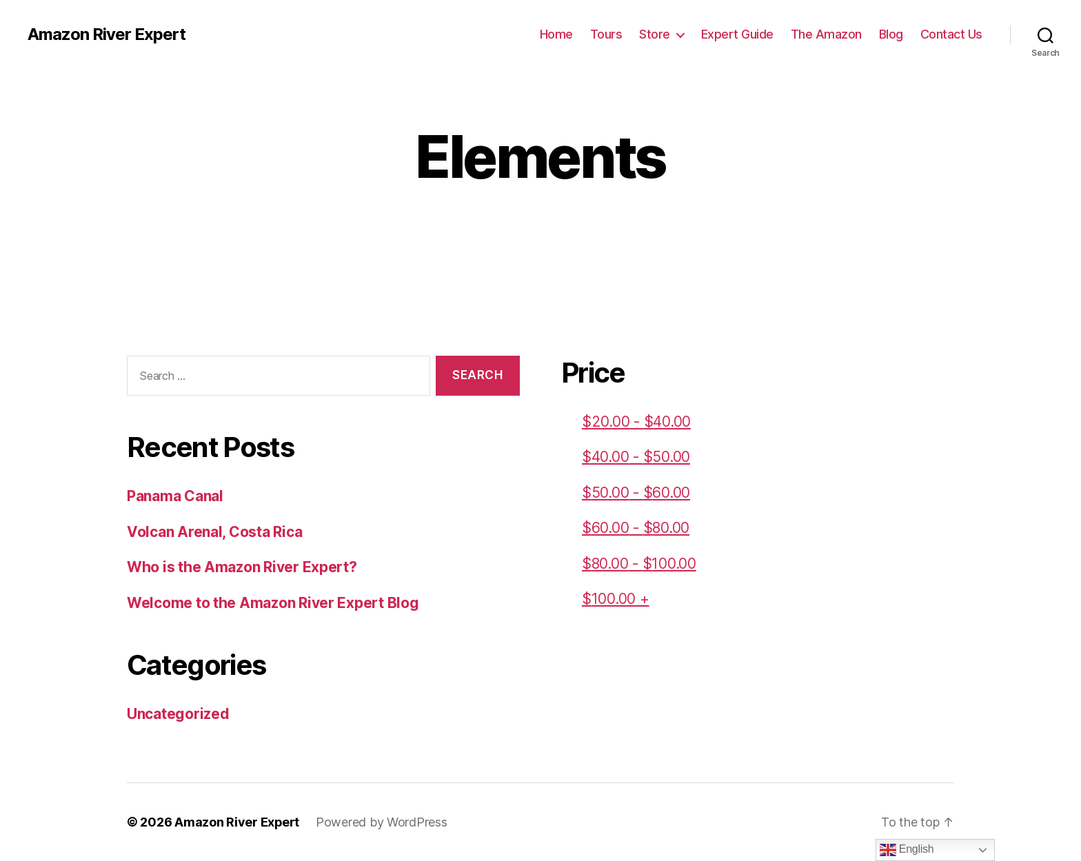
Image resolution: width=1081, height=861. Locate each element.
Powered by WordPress (382, 822)
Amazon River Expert (106, 34)
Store (654, 34)
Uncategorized (178, 713)
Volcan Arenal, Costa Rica (214, 531)
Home (556, 34)
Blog (891, 34)
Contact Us (951, 34)
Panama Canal (175, 496)
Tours (606, 34)
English (907, 850)
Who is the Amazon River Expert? (242, 567)
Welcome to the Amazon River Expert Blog (272, 602)
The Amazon (826, 34)
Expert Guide (737, 34)
